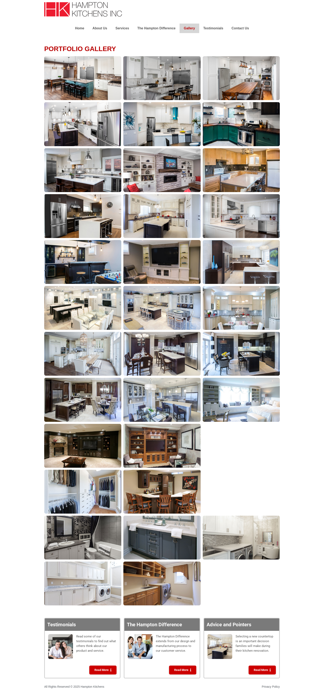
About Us (100, 28)
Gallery (189, 28)
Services (122, 28)
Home (79, 28)
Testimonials (213, 28)
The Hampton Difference (156, 28)
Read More (101, 670)
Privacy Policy (271, 686)
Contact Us (240, 28)
